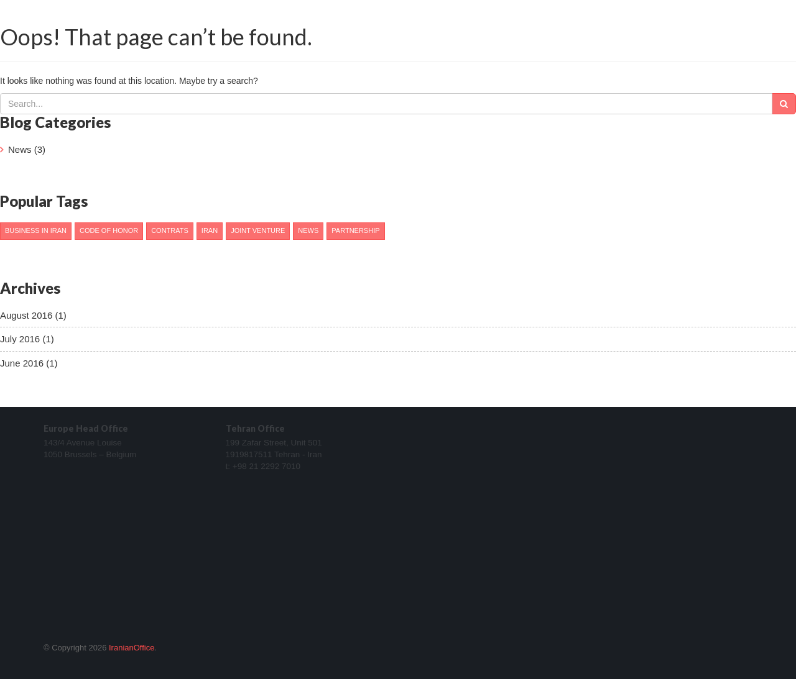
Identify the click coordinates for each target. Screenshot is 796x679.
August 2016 (26, 315)
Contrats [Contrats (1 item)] (169, 230)
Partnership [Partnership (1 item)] (355, 230)
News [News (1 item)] (308, 230)
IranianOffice (131, 647)
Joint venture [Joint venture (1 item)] (258, 230)
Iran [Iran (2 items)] (209, 230)
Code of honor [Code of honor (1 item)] (109, 230)
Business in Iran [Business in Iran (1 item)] (36, 230)
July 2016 (20, 339)
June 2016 (22, 363)
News (20, 149)
